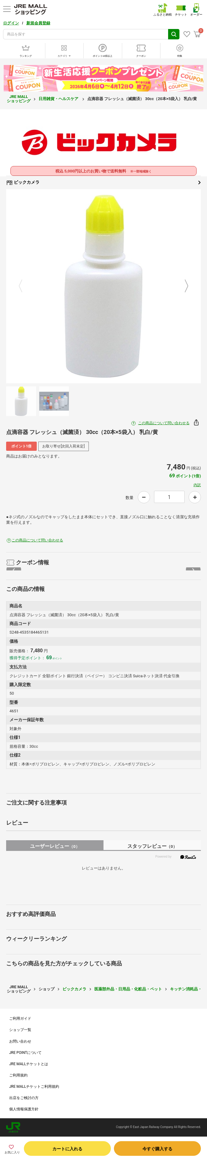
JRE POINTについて (25, 1053)
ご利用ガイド (20, 1018)
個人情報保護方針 (24, 1109)
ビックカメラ (103, 182)
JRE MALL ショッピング (19, 98)
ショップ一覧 (20, 1030)
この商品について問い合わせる (164, 423)
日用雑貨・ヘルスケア (59, 98)
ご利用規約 (18, 1075)
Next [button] (182, 286)
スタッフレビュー (152, 846)
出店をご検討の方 (24, 1098)
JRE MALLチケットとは (28, 1064)
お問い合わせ (20, 1041)
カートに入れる (67, 1148)
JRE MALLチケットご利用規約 (34, 1086)
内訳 (197, 485)
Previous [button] (24, 286)
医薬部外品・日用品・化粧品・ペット (128, 989)
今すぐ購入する (157, 1148)
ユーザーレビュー (54, 846)
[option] (103, 286)
